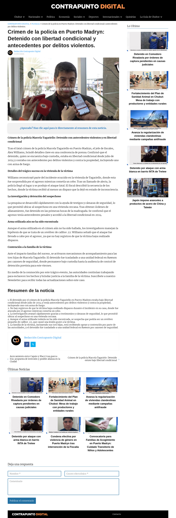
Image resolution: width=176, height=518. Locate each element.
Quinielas (131, 16)
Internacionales (111, 16)
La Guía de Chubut (150, 16)
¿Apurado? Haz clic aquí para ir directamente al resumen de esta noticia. (63, 128)
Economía (64, 16)
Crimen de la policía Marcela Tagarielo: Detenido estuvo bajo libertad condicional (92, 359)
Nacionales (34, 16)
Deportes (94, 16)
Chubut (18, 16)
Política (51, 16)
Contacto (116, 514)
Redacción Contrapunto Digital (27, 51)
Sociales (78, 16)
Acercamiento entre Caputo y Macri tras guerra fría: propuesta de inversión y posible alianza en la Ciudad (35, 359)
